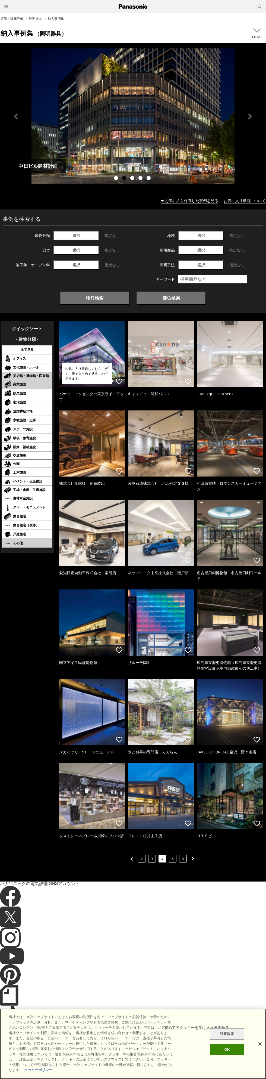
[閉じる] (260, 1044)
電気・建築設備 (12, 18)
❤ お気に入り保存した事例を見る (189, 200)
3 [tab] (133, 178)
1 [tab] (116, 178)
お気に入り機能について (244, 200)
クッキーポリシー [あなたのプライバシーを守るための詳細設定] (38, 1070)
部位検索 (171, 298)
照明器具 (35, 18)
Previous (15, 116)
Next (250, 116)
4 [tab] (141, 178)
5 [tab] (149, 178)
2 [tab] (125, 178)
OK (227, 1049)
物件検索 (94, 298)
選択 (76, 235)
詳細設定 (227, 1034)
